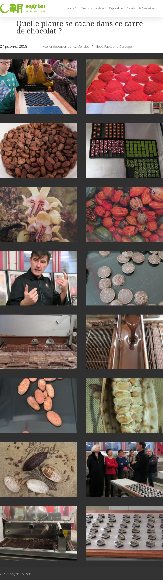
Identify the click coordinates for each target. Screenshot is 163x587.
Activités (100, 8)
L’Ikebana (86, 8)
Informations (147, 8)
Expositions (116, 8)
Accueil (71, 8)
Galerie (131, 8)
